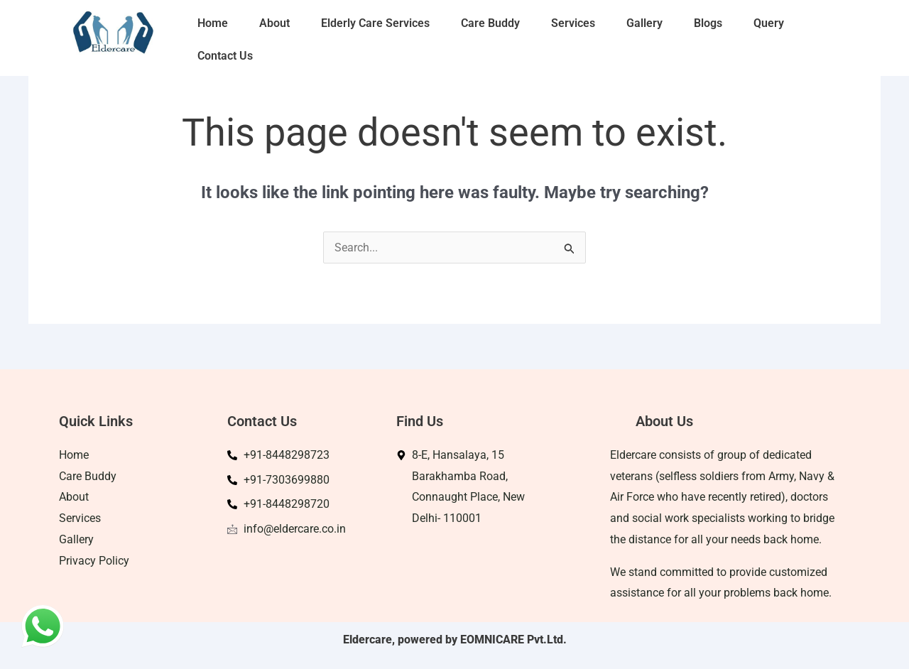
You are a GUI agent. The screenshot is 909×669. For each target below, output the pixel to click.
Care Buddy (490, 23)
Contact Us (225, 55)
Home (212, 23)
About (274, 23)
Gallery (644, 23)
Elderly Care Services (375, 23)
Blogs (708, 23)
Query (768, 23)
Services (573, 23)
